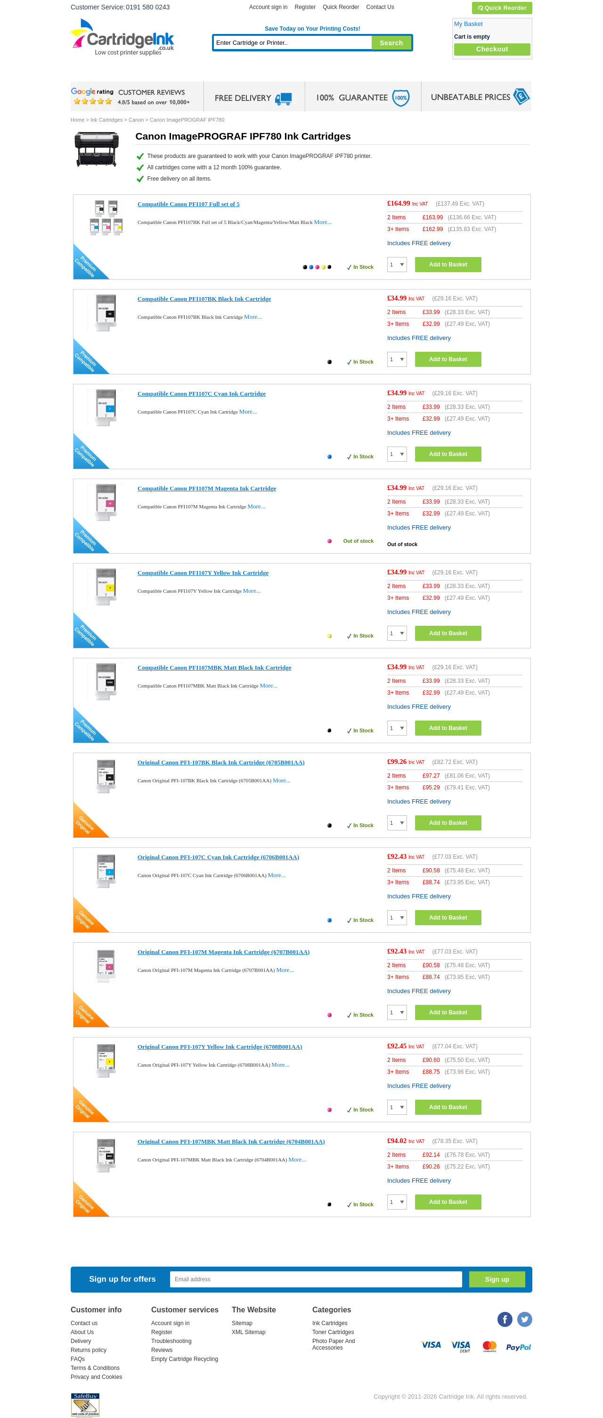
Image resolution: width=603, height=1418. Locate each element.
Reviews (161, 1350)
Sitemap (242, 1323)
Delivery (81, 1341)
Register (305, 7)
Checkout (492, 49)
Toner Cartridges (215, 73)
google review (132, 97)
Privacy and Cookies (96, 1377)
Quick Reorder (502, 8)
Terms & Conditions (95, 1368)
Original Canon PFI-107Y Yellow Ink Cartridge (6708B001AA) (220, 1046)
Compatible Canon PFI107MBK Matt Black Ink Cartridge (214, 667)
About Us (82, 1332)
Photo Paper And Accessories (333, 1344)
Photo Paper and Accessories (315, 73)
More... (323, 221)
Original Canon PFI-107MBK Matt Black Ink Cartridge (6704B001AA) (231, 1141)
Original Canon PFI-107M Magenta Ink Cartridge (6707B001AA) (224, 951)
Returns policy (88, 1350)
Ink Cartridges (142, 73)
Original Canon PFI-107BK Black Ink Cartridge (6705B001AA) (221, 762)
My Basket (468, 23)
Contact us (84, 1323)
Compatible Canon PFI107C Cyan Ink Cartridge (202, 393)
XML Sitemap (249, 1332)
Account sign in (268, 7)
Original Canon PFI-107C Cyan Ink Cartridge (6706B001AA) (218, 857)
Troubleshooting (171, 1341)
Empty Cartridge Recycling (184, 1359)
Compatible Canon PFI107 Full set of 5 (189, 203)
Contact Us (380, 7)
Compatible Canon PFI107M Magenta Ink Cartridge (207, 488)
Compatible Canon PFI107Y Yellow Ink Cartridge (203, 572)
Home (89, 73)
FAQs (78, 1359)
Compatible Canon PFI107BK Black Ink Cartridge (204, 298)
